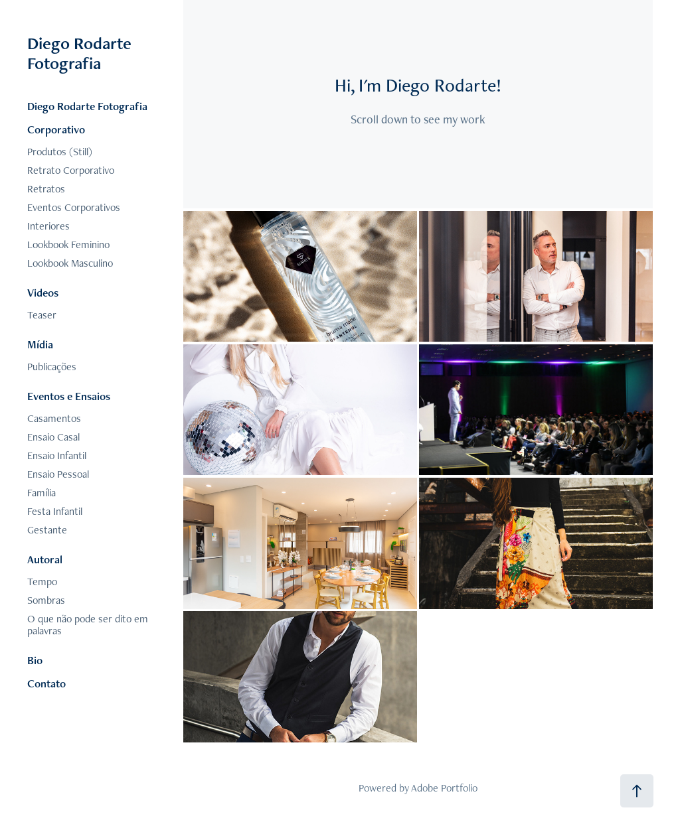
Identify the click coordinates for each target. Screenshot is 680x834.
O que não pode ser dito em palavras (87, 625)
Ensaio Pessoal (58, 474)
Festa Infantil (54, 511)
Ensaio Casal (53, 437)
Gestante (47, 530)
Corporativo (56, 129)
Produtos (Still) (59, 152)
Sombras (46, 600)
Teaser (41, 315)
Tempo (42, 582)
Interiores (48, 226)
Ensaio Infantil (56, 455)
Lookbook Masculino (70, 263)
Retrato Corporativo (70, 170)
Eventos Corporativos (73, 207)
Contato (46, 683)
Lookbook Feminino (68, 244)
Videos (42, 292)
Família (41, 493)
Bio (34, 660)
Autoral (44, 559)
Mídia (40, 344)
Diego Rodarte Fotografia (81, 53)
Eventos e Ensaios (68, 396)
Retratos (46, 189)
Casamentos (54, 418)
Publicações (51, 367)
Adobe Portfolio (444, 788)
